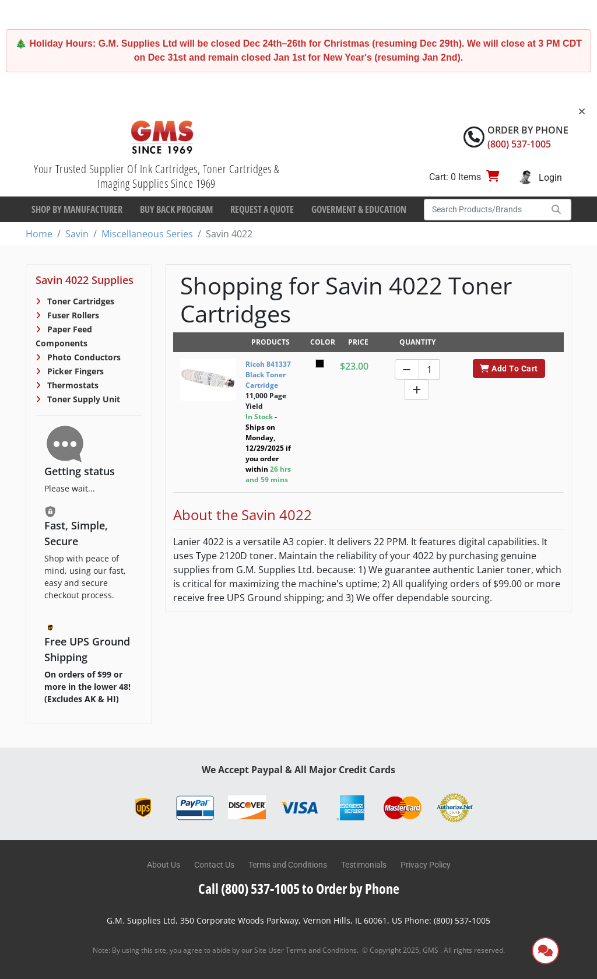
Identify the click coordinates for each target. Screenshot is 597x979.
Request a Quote (262, 209)
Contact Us (214, 864)
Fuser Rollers (72, 315)
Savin (77, 233)
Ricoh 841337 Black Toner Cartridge (268, 374)
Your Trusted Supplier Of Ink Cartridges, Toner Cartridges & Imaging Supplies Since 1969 (156, 176)
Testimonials (364, 864)
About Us (163, 864)
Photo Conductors (83, 357)
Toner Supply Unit (82, 399)
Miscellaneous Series (147, 233)
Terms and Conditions (287, 864)
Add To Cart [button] (509, 368)
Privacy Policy (426, 864)
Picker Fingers (74, 371)
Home (39, 233)
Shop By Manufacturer (76, 209)
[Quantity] (429, 369)
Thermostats (72, 385)
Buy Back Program (176, 209)
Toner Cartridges (79, 301)
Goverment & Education (358, 209)
